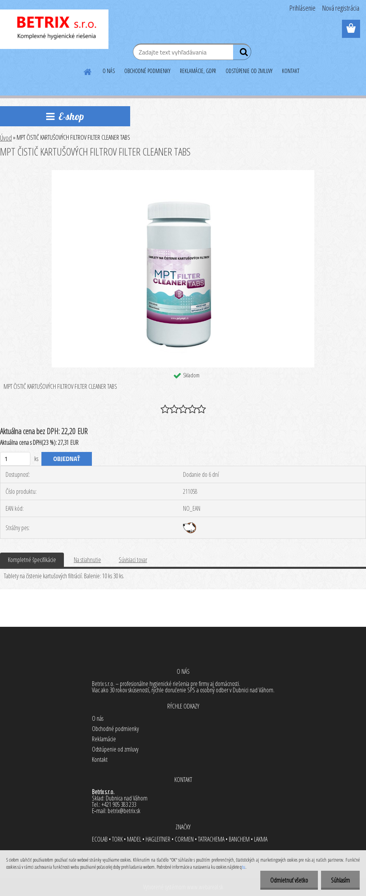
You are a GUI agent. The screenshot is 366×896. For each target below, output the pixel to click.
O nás (97, 718)
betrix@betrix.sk (124, 810)
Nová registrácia (340, 8)
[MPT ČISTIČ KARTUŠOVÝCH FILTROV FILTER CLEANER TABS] (183, 173)
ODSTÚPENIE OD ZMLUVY (249, 71)
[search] (242, 54)
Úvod (6, 137)
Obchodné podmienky (115, 728)
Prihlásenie (302, 8)
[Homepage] (88, 71)
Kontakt (100, 759)
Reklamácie (104, 739)
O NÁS (109, 71)
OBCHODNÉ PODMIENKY (147, 71)
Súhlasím (340, 880)
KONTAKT (290, 71)
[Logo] (54, 29)
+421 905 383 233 (118, 804)
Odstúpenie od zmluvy (115, 749)
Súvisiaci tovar (133, 559)
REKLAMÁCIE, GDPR (198, 71)
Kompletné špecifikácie (32, 559)
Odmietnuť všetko (289, 880)
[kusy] (15, 459)
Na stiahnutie (87, 559)
